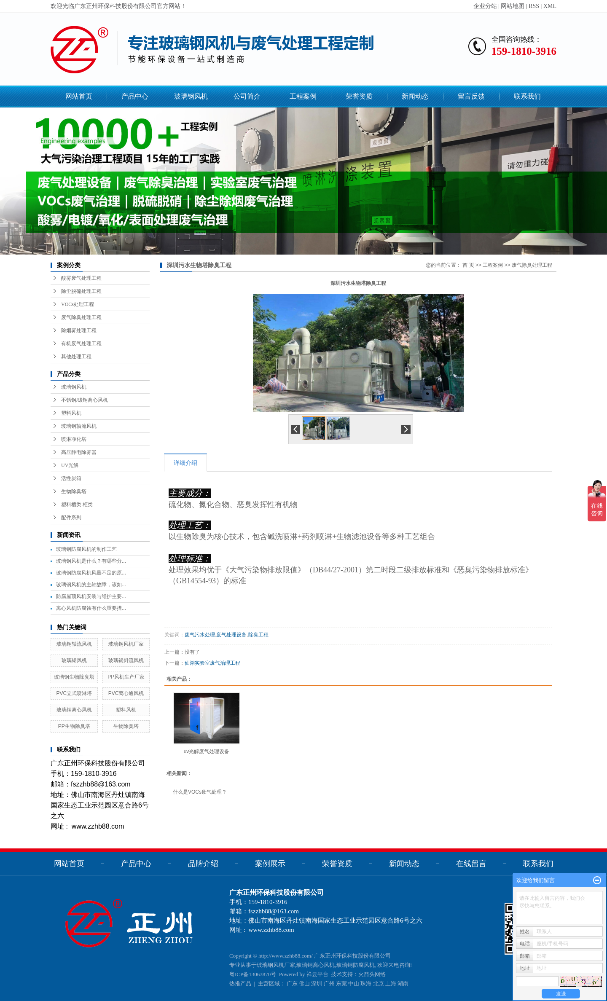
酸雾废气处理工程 (81, 278)
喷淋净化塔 (73, 439)
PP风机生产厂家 (126, 677)
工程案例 (303, 96)
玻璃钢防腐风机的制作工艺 (86, 549)
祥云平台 (317, 974)
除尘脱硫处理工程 (81, 291)
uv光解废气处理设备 (207, 751)
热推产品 (240, 983)
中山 (353, 983)
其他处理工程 (76, 357)
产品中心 (134, 96)
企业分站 (485, 6)
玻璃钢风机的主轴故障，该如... (91, 585)
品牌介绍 (203, 863)
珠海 (365, 983)
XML (549, 6)
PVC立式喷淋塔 (74, 693)
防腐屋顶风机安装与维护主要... (91, 596)
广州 (329, 983)
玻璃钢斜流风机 (126, 660)
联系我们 (527, 96)
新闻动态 (415, 96)
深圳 (316, 983)
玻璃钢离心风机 (74, 710)
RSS (534, 6)
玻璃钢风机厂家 (126, 644)
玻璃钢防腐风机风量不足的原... (91, 573)
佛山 (304, 983)
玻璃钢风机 (191, 96)
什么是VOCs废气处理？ (200, 792)
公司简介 (247, 96)
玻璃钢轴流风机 (79, 426)
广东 (292, 983)
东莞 (341, 983)
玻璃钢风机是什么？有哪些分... (91, 561)
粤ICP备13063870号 (252, 974)
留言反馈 (471, 96)
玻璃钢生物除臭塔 (74, 677)
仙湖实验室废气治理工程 (212, 663)
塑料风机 (71, 413)
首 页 (468, 265)
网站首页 (78, 96)
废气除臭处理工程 (81, 317)
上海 (390, 983)
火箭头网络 (372, 974)
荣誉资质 (359, 96)
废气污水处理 (200, 635)
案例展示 (270, 863)
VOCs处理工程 (77, 304)
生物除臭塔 (73, 491)
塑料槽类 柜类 (77, 504)
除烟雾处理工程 (79, 330)
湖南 (403, 983)
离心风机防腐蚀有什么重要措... (91, 608)
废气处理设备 (231, 635)
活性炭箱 (71, 478)
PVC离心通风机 (126, 693)
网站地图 (512, 6)
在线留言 (471, 863)
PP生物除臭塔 (74, 726)
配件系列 (71, 518)
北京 (378, 983)
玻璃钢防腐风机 (355, 965)
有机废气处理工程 (81, 343)
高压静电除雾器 (79, 452)
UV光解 (69, 465)
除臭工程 (258, 635)
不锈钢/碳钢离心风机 (84, 400)
